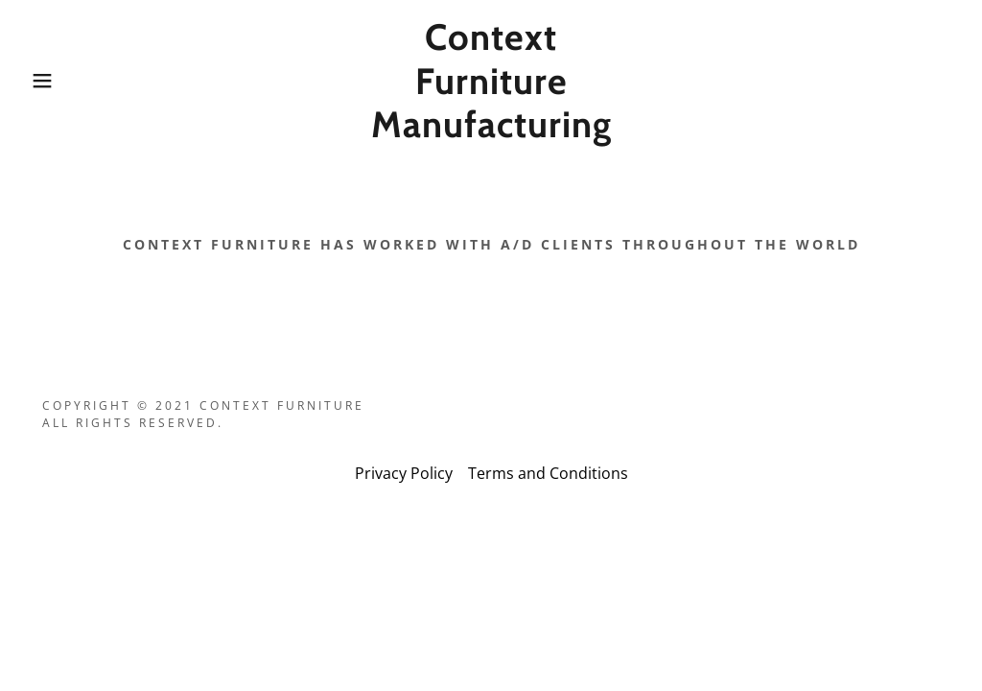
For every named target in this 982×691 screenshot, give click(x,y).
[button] (49, 80)
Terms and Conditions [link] (548, 473)
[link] (490, 131)
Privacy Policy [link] (404, 473)
